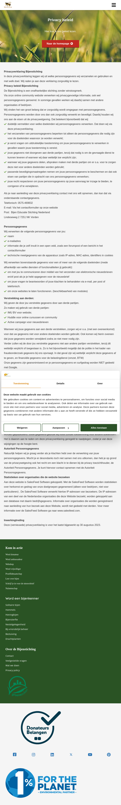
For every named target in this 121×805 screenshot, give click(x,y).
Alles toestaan (99, 427)
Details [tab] (60, 383)
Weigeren (22, 427)
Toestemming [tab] (21, 383)
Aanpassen (60, 427)
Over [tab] (100, 383)
